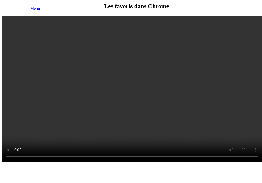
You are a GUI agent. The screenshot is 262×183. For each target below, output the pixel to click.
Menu (35, 8)
